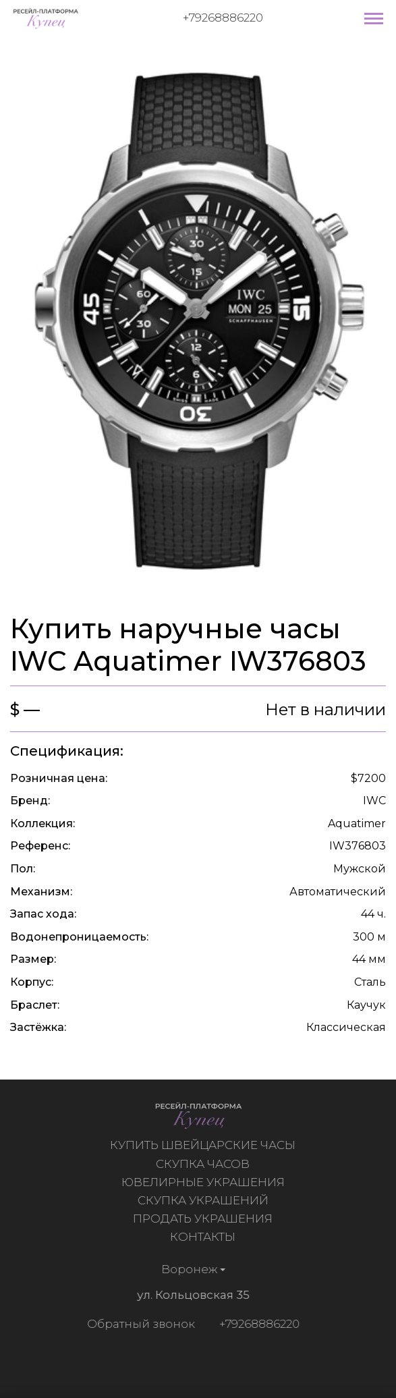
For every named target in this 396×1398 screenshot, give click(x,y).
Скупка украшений (204, 1200)
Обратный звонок (139, 1324)
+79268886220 (223, 17)
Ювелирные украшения (204, 1182)
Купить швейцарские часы (205, 1145)
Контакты (204, 1236)
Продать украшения (205, 1218)
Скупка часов (205, 1164)
